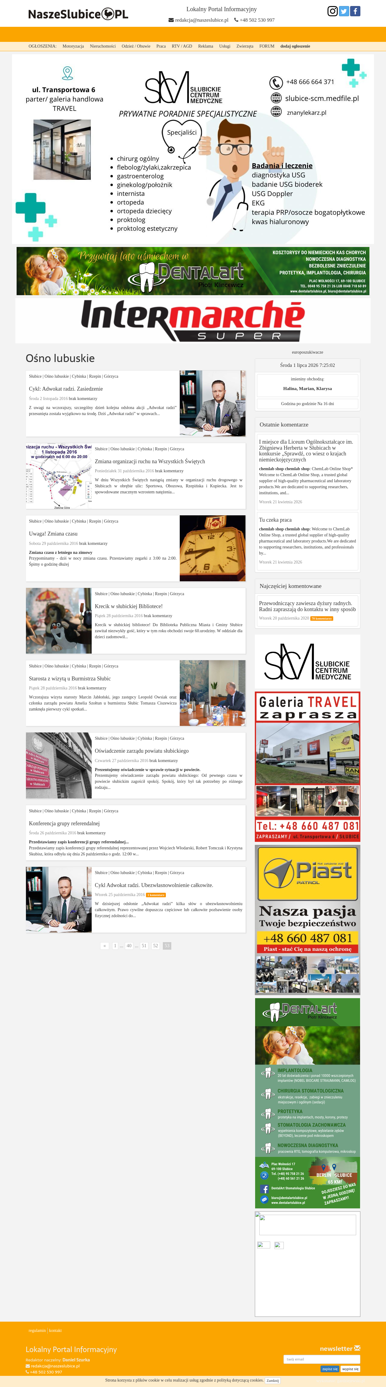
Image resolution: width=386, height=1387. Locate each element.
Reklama (205, 46)
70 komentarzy (322, 618)
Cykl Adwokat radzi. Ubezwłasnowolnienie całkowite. (154, 885)
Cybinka (112, 34)
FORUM (266, 46)
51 (144, 945)
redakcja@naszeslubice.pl (202, 20)
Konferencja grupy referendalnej (64, 823)
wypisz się (350, 1369)
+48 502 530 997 (257, 20)
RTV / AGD (182, 46)
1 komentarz (155, 895)
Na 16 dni (325, 403)
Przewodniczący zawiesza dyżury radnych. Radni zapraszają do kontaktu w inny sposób (307, 606)
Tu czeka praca (275, 520)
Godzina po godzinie (298, 403)
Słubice (84, 34)
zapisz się (329, 1369)
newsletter (340, 1348)
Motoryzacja (73, 46)
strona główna (48, 34)
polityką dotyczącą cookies (240, 1380)
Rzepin (137, 34)
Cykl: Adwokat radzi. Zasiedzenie (66, 389)
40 (129, 945)
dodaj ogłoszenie (295, 46)
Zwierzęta (244, 46)
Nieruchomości (103, 46)
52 (155, 945)
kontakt (55, 1330)
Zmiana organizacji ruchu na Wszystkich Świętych (150, 461)
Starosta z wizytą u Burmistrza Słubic (70, 679)
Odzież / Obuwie (136, 46)
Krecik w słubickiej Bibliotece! (129, 606)
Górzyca (164, 34)
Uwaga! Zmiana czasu (53, 534)
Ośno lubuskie (200, 34)
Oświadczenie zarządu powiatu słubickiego (141, 751)
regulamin (37, 1330)
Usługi (224, 46)
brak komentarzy (83, 398)
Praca (161, 46)
